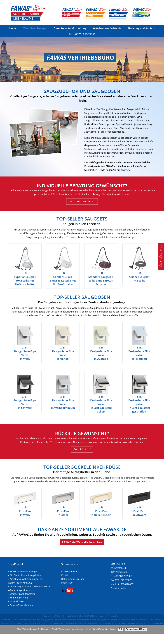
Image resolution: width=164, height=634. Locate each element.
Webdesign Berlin (113, 616)
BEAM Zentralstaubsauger (23, 571)
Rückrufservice (69, 571)
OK (120, 629)
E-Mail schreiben (119, 588)
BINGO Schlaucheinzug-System (26, 575)
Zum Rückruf (82, 449)
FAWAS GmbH (58, 616)
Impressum (67, 582)
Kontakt (65, 575)
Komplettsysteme (19, 597)
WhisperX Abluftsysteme (22, 593)
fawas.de (125, 170)
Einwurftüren (17, 601)
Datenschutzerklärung (72, 578)
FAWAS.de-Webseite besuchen (82, 542)
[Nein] (160, 629)
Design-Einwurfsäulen (21, 605)
